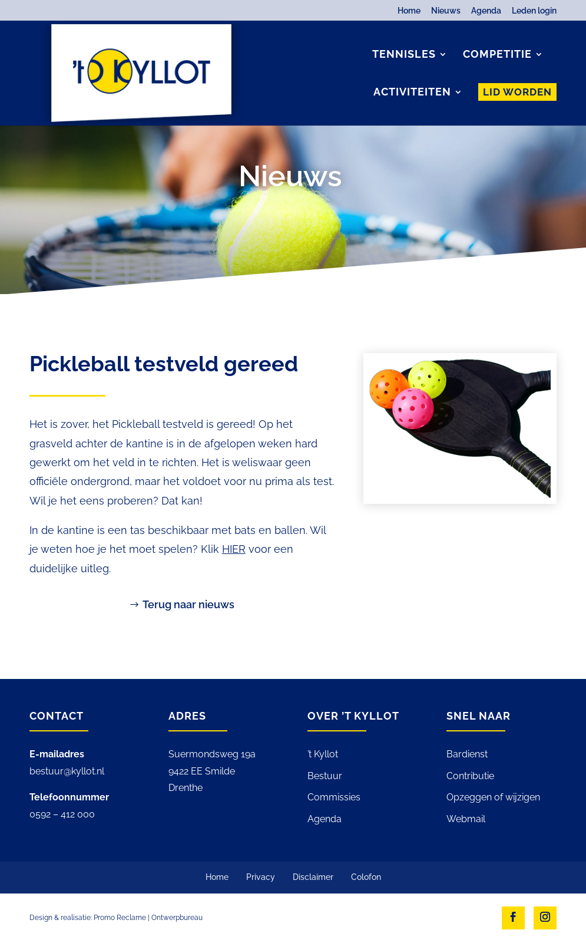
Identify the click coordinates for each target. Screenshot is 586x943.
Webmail (465, 819)
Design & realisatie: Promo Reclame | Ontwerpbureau (116, 918)
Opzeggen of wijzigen (493, 797)
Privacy (260, 877)
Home (409, 10)
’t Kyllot (322, 754)
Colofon (366, 877)
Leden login (534, 10)
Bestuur (324, 776)
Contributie (470, 776)
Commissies (333, 797)
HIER (234, 549)
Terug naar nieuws (188, 604)
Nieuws (446, 10)
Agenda (486, 10)
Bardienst (467, 754)
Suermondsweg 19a (212, 754)
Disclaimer (313, 877)
